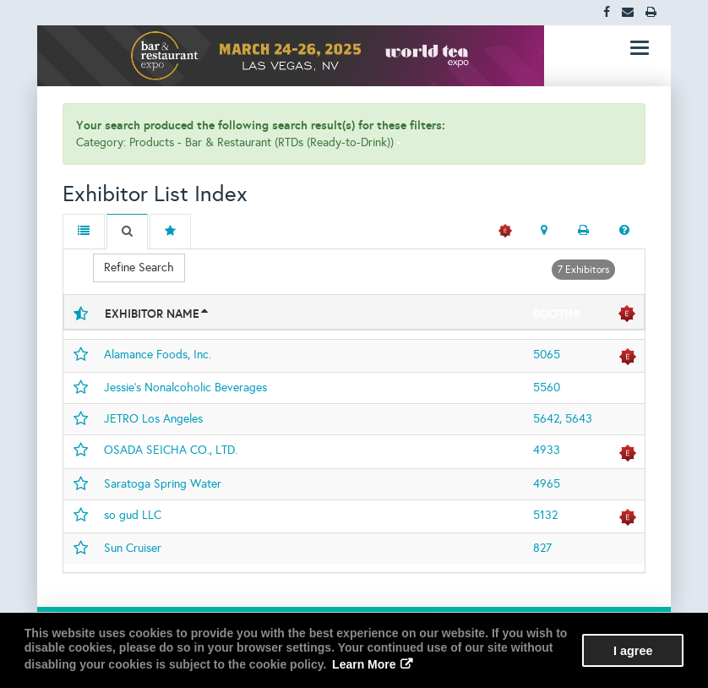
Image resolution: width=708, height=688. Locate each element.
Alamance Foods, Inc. (157, 354)
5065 (546, 354)
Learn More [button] (363, 664)
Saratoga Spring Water (162, 484)
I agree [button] (632, 651)
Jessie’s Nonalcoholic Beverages (185, 387)
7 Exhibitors (583, 270)
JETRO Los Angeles (153, 419)
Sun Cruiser (132, 548)
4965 (546, 484)
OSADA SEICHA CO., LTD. (170, 450)
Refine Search (139, 267)
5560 (546, 387)
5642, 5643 (562, 419)
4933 (546, 450)
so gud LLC (132, 515)
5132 (545, 515)
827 (542, 548)
